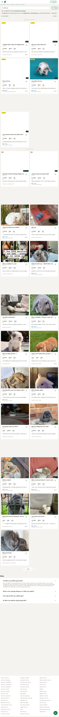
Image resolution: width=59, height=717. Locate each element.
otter (21, 709)
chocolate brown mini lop (26, 698)
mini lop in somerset (5, 695)
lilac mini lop (43, 684)
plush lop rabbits (43, 704)
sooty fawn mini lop (5, 709)
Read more (54, 13)
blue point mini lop (24, 713)
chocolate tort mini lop (25, 682)
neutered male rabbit (44, 707)
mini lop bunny (23, 691)
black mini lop (43, 686)
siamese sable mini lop (45, 709)
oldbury (41, 689)
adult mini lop (4, 711)
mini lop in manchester (6, 684)
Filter (54, 8)
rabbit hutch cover (44, 695)
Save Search (4, 16)
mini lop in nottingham (6, 682)
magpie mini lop (43, 693)
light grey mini (23, 700)
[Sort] (55, 16)
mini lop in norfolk (5, 691)
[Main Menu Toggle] (2, 2)
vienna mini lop (43, 682)
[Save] (26, 45)
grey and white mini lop (6, 704)
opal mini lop (43, 711)
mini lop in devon (5, 677)
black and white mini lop (45, 680)
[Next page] (34, 569)
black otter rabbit (24, 702)
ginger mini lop (23, 707)
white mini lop (4, 707)
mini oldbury (23, 693)
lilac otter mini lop (5, 713)
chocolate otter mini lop (45, 700)
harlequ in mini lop (44, 698)
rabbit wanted (43, 691)
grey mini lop (23, 689)
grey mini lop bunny (25, 695)
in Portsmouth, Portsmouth (19, 11)
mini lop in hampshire (6, 686)
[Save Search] (56, 713)
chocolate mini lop (24, 684)
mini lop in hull (4, 693)
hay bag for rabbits (24, 677)
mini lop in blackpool (5, 680)
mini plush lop (4, 700)
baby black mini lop (5, 702)
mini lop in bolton (5, 698)
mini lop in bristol (5, 689)
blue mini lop (43, 702)
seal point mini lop (24, 680)
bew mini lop (23, 711)
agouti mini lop (43, 677)
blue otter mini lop (24, 686)
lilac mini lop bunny (25, 704)
